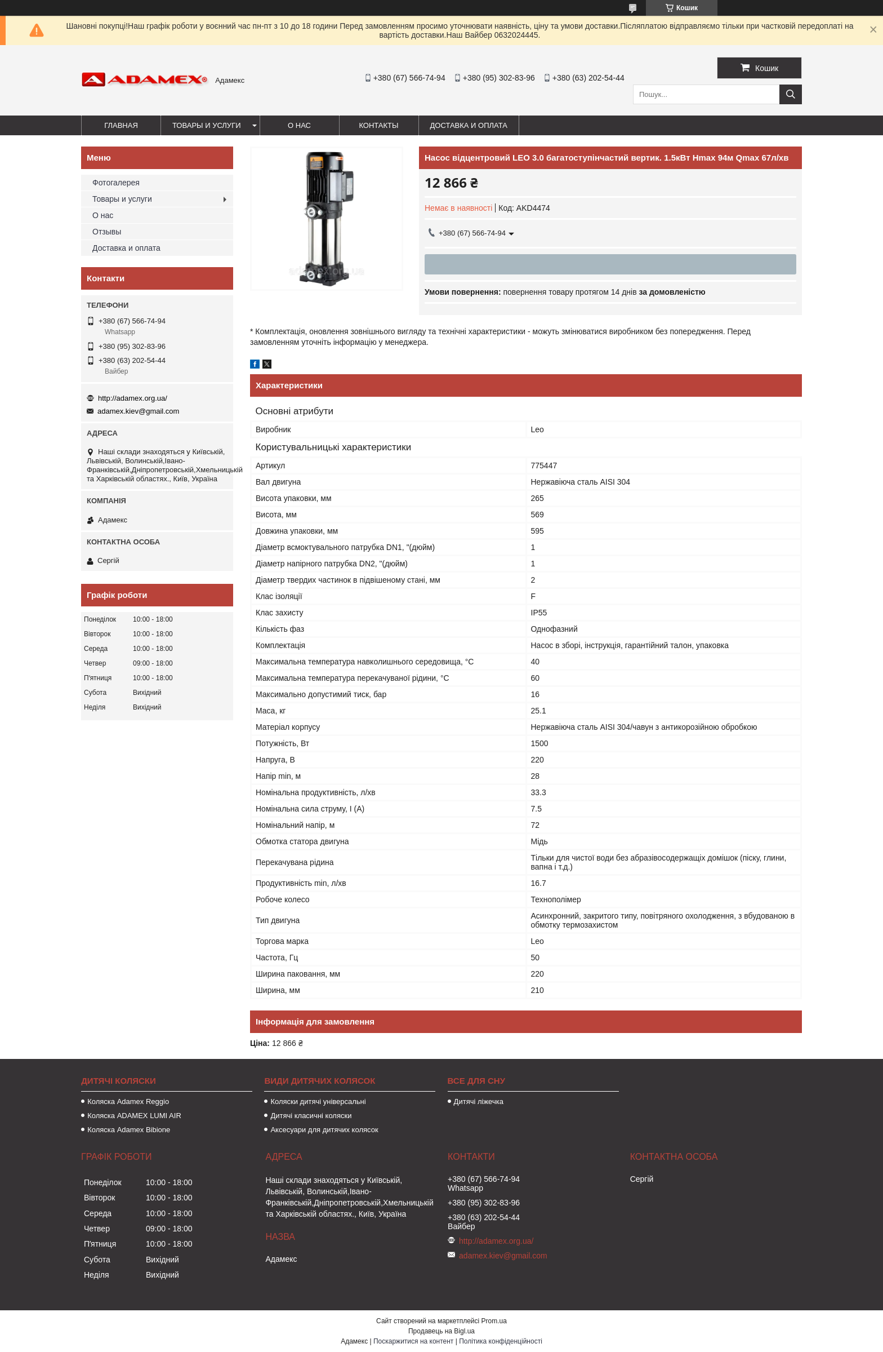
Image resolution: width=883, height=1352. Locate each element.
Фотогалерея (116, 182)
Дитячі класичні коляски (310, 1115)
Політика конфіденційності (500, 1341)
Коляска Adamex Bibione (128, 1129)
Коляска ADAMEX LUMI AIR (134, 1115)
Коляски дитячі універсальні (317, 1101)
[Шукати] (790, 94)
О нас (299, 125)
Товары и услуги (206, 125)
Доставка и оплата (468, 125)
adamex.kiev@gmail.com (138, 411)
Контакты (378, 125)
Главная (121, 125)
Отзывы (106, 231)
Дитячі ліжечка (478, 1101)
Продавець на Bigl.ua (441, 1331)
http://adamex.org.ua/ (132, 398)
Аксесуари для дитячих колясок (324, 1129)
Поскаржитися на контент (413, 1341)
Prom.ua (494, 1321)
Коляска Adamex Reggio (128, 1101)
